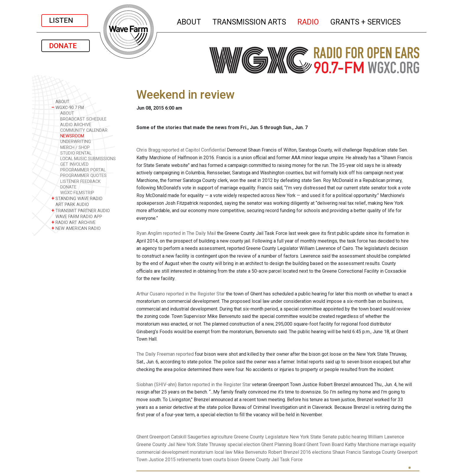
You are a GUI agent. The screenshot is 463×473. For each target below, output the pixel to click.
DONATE (65, 46)
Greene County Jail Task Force (271, 459)
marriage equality (398, 444)
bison (233, 459)
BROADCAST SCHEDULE (83, 119)
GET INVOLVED (74, 164)
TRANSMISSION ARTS (249, 21)
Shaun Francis (346, 452)
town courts (214, 459)
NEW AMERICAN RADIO (76, 228)
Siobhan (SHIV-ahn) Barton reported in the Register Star (193, 384)
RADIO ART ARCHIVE (73, 222)
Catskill (178, 437)
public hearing (352, 437)
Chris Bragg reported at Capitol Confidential (181, 150)
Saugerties (199, 437)
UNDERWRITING (75, 141)
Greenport (159, 437)
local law (223, 452)
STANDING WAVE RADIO (76, 198)
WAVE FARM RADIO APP (76, 216)
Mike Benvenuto (250, 452)
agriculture (222, 437)
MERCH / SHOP (75, 147)
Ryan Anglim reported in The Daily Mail (176, 233)
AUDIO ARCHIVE (75, 124)
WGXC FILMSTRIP (77, 192)
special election (243, 444)
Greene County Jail (155, 444)
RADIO (308, 21)
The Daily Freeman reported (165, 354)
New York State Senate (313, 437)
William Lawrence (386, 437)
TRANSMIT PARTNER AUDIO (80, 210)
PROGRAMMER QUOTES (83, 175)
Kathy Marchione (362, 444)
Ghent (142, 437)
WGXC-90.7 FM (67, 107)
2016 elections (315, 452)
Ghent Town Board (325, 444)
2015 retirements (183, 459)
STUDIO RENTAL (76, 153)
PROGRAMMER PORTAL (83, 170)
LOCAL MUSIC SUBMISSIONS (88, 158)
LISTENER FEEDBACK (80, 181)
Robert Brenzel (283, 452)
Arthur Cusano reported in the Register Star (180, 294)
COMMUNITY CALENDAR (83, 130)
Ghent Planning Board (283, 444)
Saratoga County (379, 452)
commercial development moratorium (174, 452)
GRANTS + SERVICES (365, 21)
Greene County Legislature (261, 437)
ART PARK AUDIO (70, 204)
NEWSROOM (72, 136)
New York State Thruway (201, 444)
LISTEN (64, 20)
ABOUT (189, 21)
